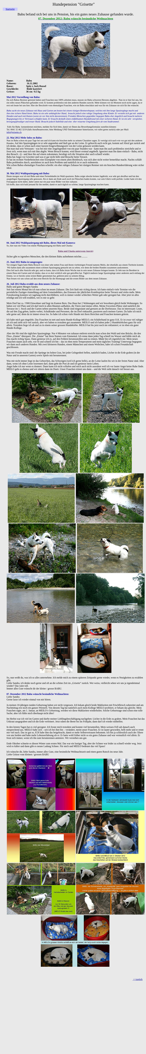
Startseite (10, 9)
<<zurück (138, 979)
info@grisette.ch (14, 132)
